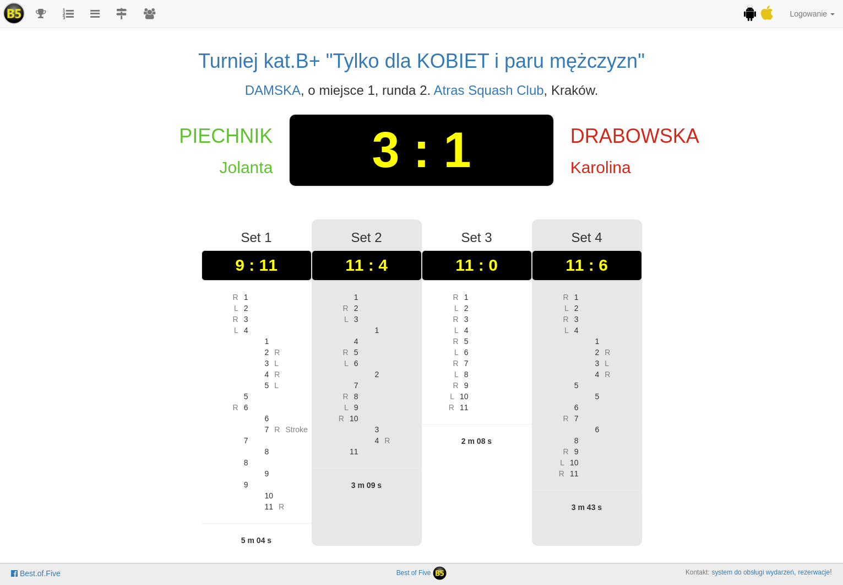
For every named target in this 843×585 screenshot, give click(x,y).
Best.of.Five (36, 573)
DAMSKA (273, 90)
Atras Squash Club (489, 90)
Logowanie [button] (812, 13)
